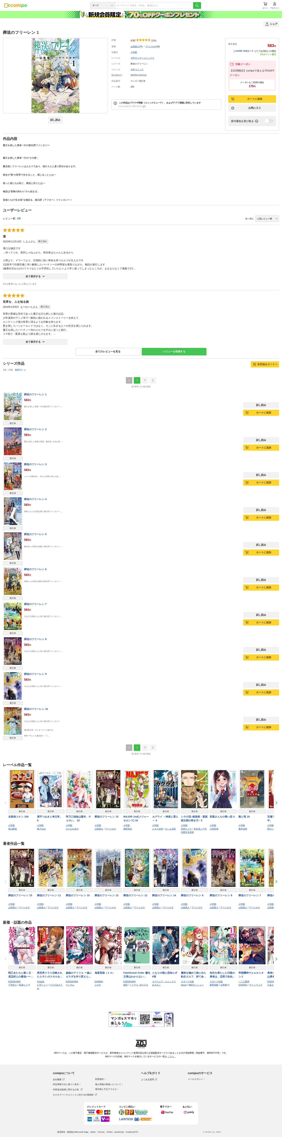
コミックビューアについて (132, 106)
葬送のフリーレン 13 (106, 895)
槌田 (125, 985)
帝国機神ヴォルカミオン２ (251, 974)
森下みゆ (41, 829)
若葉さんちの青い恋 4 (222, 816)
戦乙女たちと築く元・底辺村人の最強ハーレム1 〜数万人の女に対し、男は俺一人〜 (21, 975)
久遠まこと (272, 985)
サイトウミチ (255, 985)
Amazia (40, 981)
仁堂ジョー (42, 985)
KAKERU (242, 985)
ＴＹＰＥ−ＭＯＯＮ (139, 985)
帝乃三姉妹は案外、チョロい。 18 (78, 818)
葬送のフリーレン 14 (164, 895)
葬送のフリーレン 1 (35, 394)
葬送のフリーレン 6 (35, 569)
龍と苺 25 (244, 816)
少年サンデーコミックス (142, 58)
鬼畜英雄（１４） (105, 972)
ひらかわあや (72, 829)
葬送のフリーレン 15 (106, 816)
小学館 (134, 52)
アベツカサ (150, 46)
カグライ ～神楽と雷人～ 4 (165, 818)
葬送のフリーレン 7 (35, 604)
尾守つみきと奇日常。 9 (49, 818)
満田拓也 (127, 829)
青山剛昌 (12, 829)
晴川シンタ (272, 829)
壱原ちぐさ (186, 829)
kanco (184, 985)
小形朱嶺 (214, 829)
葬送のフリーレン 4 (35, 499)
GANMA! (99, 981)
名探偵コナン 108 (18, 816)
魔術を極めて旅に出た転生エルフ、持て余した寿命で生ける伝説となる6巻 (193, 975)
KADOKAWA (14, 981)
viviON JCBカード (246, 51)
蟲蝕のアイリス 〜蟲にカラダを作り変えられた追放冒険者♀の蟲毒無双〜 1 (79, 975)
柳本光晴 (242, 829)
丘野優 (223, 985)
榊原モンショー (196, 985)
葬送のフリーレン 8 (35, 639)
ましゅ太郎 (170, 829)
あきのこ (156, 985)
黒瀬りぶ (23, 985)
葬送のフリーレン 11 (49, 895)
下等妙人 (12, 985)
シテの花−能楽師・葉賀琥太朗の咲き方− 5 (194, 818)
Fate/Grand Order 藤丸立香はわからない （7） (136, 975)
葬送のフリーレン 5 (35, 534)
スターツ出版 (187, 981)
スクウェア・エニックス (164, 981)
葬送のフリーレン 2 (35, 429)
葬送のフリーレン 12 (135, 895)
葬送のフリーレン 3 (35, 464)
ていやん (70, 985)
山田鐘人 (135, 46)
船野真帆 (214, 985)
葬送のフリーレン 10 (36, 709)
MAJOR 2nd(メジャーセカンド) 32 (136, 818)
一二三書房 (243, 981)
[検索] (197, 5)
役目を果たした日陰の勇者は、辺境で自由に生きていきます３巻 (222, 975)
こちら (171, 1056)
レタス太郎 (157, 829)
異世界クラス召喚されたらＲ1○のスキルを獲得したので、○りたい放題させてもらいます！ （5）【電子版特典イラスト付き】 (50, 975)
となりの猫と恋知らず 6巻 (164, 974)
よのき (98, 985)
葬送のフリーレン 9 (35, 674)
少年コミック (137, 69)
